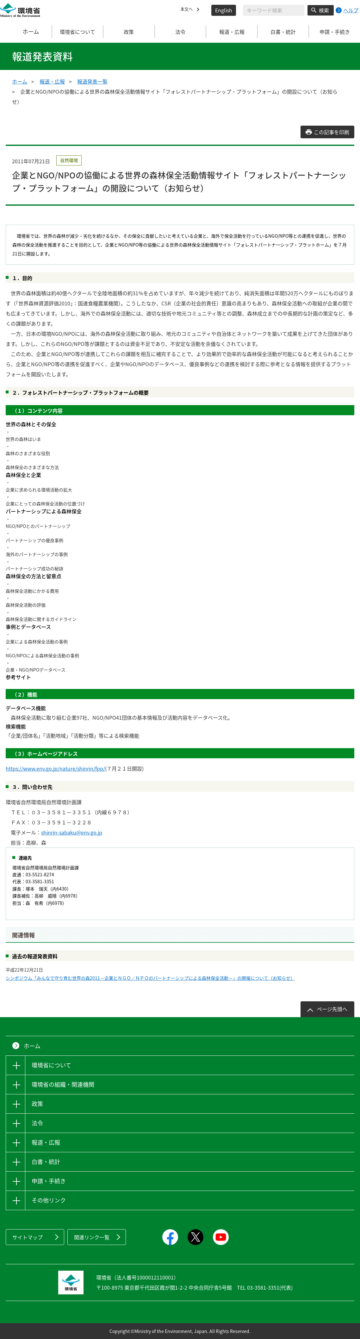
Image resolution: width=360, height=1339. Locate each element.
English (223, 10)
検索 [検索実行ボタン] (324, 10)
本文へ (188, 10)
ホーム (26, 31)
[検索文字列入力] (273, 10)
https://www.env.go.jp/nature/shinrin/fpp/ (55, 768)
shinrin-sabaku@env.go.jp (71, 832)
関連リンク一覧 (91, 1237)
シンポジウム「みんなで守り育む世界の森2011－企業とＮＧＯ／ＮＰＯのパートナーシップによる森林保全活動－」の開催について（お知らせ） (150, 978)
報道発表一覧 (92, 81)
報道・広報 (52, 81)
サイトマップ (27, 1237)
